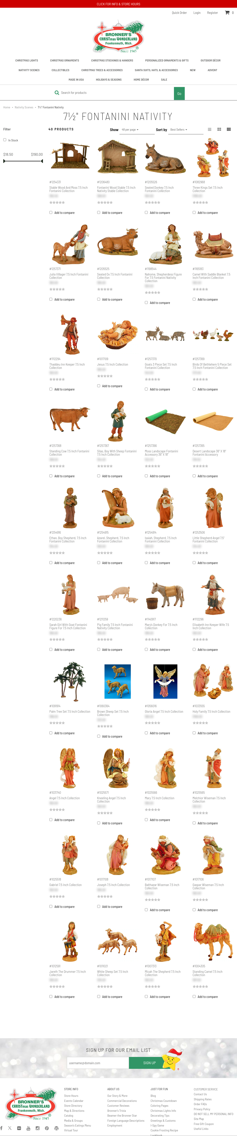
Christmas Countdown (164, 1101)
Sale (164, 79)
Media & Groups (73, 1120)
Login (197, 13)
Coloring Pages (159, 1105)
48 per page (130, 129)
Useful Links (201, 1128)
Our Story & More (117, 1095)
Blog (153, 1095)
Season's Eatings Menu (77, 1125)
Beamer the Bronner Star (122, 1115)
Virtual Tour (71, 1130)
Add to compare (64, 213)
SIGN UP (149, 1062)
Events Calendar (73, 1101)
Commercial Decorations (122, 1101)
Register (212, 13)
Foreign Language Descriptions (125, 1120)
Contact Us (200, 1094)
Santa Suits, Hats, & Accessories (156, 70)
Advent (212, 70)
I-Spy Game (157, 1125)
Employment (114, 1125)
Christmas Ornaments (64, 60)
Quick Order (179, 13)
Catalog (68, 1115)
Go (179, 93)
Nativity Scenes (29, 70)
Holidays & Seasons (108, 79)
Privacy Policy (202, 1109)
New (193, 70)
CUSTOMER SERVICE (206, 1089)
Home (7, 107)
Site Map (199, 1119)
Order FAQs (200, 1104)
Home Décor (141, 79)
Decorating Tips (160, 1115)
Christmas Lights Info (163, 1110)
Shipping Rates (203, 1099)
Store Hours (71, 1095)
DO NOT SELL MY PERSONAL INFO (213, 1114)
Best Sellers (178, 129)
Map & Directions (74, 1110)
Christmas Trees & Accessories (102, 70)
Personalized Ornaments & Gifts (167, 60)
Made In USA (76, 79)
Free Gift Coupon (204, 1124)
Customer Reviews (118, 1105)
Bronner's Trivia (116, 1110)
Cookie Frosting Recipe (164, 1130)
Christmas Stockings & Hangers (112, 60)
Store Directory (73, 1105)
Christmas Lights (26, 60)
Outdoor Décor (210, 60)
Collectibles (60, 70)
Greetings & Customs (163, 1120)
